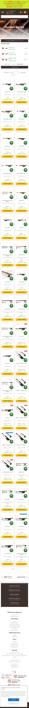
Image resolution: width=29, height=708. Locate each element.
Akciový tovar (14, 643)
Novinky (14, 641)
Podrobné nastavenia (13, 703)
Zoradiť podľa (6, 72)
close (27, 1)
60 (24, 72)
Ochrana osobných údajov (14, 625)
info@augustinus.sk (14, 616)
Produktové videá (14, 622)
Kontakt (14, 635)
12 (21, 72)
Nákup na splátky (14, 630)
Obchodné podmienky (14, 624)
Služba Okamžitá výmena (14, 627)
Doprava (14, 628)
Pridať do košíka (7, 102)
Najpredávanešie (14, 644)
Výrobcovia (14, 647)
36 (22, 72)
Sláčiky (13, 64)
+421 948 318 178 (14, 614)
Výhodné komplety (14, 646)
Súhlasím (14, 699)
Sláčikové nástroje (7, 64)
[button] (2, 577)
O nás (14, 621)
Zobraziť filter (14, 67)
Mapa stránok (14, 636)
